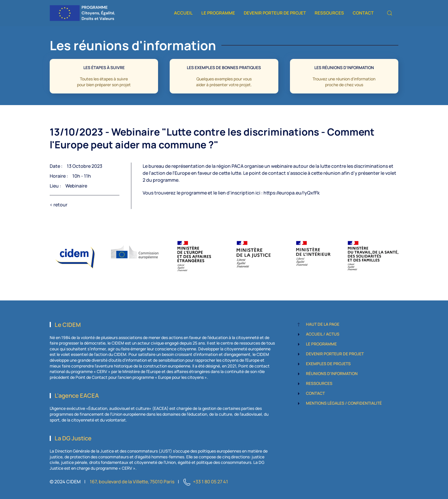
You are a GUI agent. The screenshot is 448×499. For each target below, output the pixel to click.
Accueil (183, 13)
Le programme (218, 13)
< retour (58, 204)
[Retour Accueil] (82, 13)
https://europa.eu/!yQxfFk (292, 193)
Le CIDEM (68, 325)
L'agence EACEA (77, 395)
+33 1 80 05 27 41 (210, 481)
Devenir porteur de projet (275, 13)
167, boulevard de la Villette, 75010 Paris (132, 481)
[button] (389, 13)
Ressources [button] (329, 13)
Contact (363, 13)
